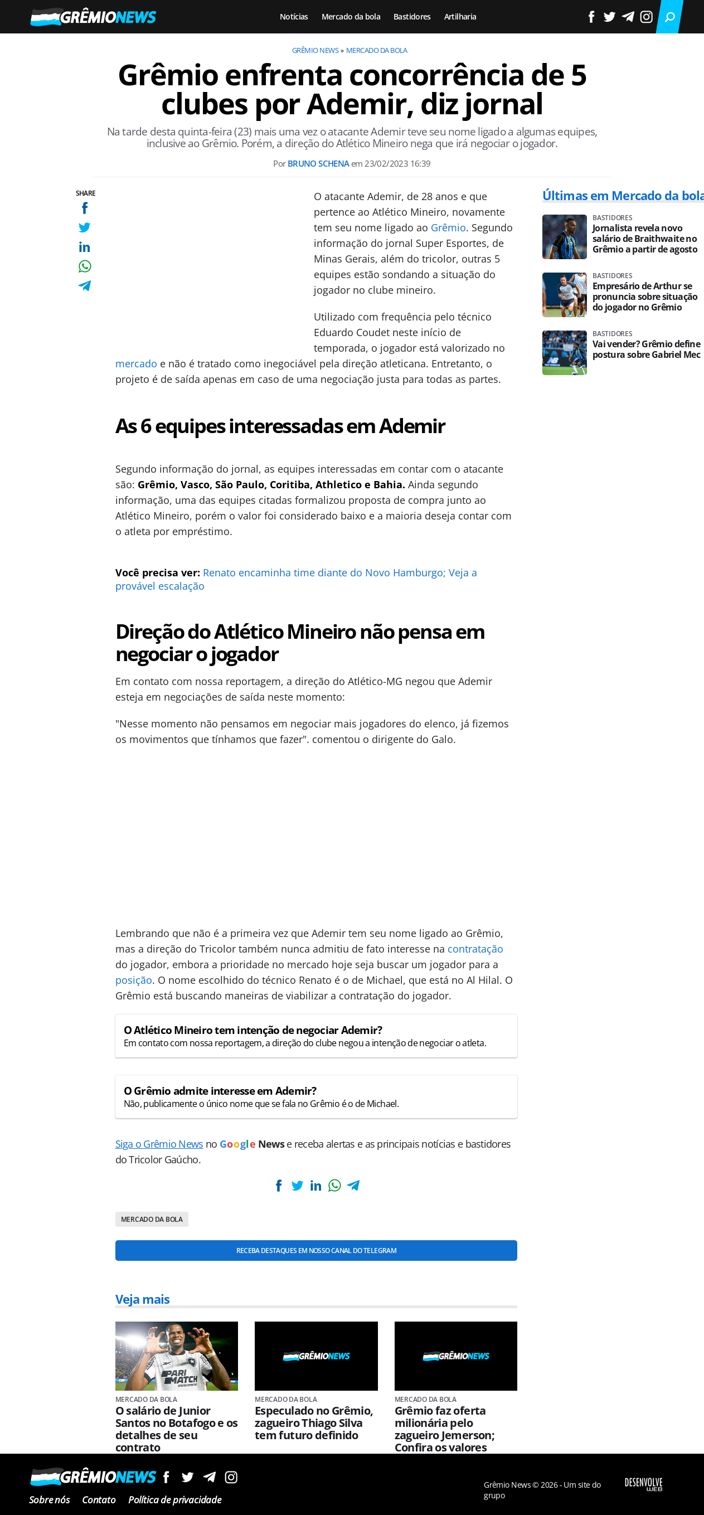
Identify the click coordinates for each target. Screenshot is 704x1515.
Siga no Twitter (188, 1477)
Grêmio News (315, 50)
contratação (475, 948)
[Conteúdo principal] (352, 757)
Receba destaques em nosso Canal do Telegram (316, 1250)
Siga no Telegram (209, 1477)
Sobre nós (49, 1499)
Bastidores (412, 16)
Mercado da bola (351, 16)
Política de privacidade (174, 1499)
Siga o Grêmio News (159, 1143)
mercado (136, 363)
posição (133, 980)
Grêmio (448, 227)
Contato (99, 1499)
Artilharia (460, 16)
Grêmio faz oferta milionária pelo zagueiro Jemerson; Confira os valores (444, 1429)
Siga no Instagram (231, 1477)
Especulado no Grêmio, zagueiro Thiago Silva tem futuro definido (314, 1423)
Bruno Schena (318, 163)
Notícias (294, 16)
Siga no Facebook (166, 1477)
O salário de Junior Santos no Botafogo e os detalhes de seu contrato (176, 1429)
